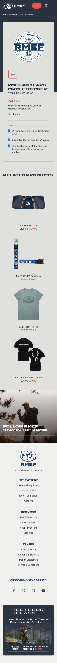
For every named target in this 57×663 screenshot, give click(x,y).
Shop (10, 15)
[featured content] (28, 630)
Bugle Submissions (28, 495)
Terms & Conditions (28, 565)
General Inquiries (28, 485)
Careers (28, 501)
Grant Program (28, 527)
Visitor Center (28, 490)
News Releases (28, 522)
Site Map (28, 533)
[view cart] (46, 6)
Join (37, 6)
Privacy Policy (28, 549)
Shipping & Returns (28, 554)
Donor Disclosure (28, 559)
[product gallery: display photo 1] (13, 74)
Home (5, 15)
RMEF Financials (28, 517)
